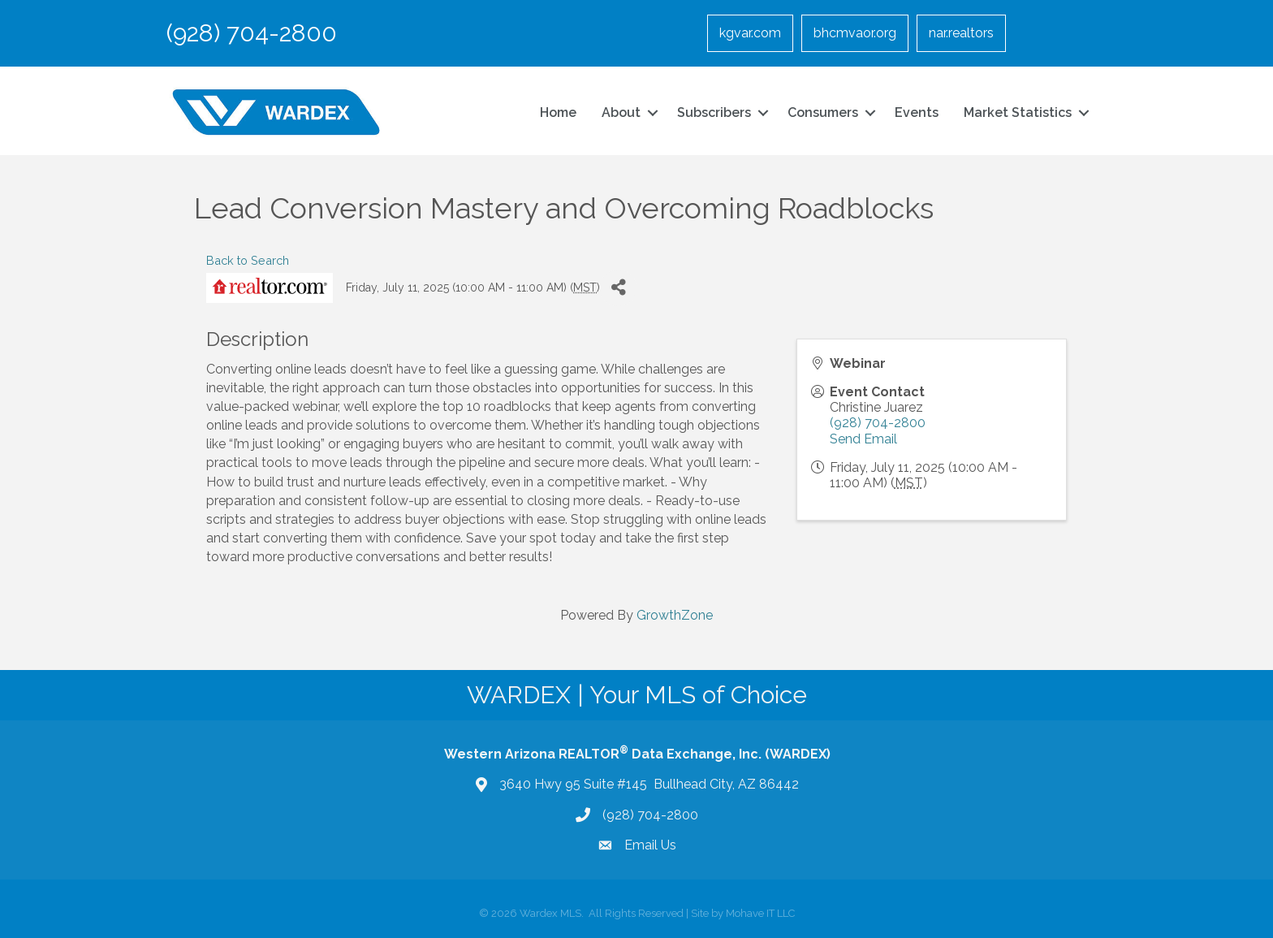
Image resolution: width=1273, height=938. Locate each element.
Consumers (823, 112)
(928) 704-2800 (878, 422)
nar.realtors (961, 33)
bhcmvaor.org (854, 33)
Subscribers (714, 112)
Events (917, 112)
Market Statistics (1018, 112)
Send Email (863, 439)
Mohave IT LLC (760, 913)
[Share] (618, 288)
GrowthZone (674, 615)
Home (558, 112)
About (621, 112)
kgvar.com (750, 33)
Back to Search (247, 260)
